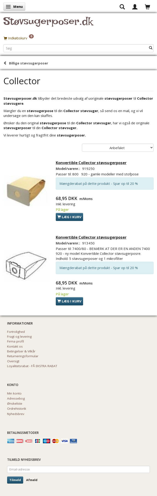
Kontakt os (15, 346)
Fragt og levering (19, 336)
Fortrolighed (16, 332)
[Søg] (150, 48)
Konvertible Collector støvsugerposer (91, 162)
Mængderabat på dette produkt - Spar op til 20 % (98, 183)
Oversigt (13, 361)
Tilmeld (15, 480)
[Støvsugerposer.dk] (48, 24)
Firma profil (15, 341)
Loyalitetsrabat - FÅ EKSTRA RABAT (32, 366)
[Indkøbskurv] (78, 38)
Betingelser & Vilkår (21, 351)
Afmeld (31, 480)
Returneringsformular (22, 356)
